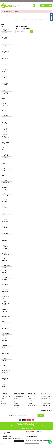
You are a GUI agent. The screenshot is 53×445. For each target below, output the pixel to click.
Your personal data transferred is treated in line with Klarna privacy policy (26, 443)
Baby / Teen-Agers (6, 30)
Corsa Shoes (6, 311)
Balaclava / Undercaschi (6, 158)
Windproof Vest (6, 338)
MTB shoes (5, 309)
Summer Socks (6, 105)
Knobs (4, 251)
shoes (3, 307)
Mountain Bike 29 (6, 52)
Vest (4, 71)
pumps (4, 294)
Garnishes (5, 243)
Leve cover (5, 221)
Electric (4, 43)
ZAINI (4, 193)
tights (4, 103)
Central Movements (6, 254)
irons (4, 204)
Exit (7, 441)
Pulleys (4, 270)
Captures (5, 201)
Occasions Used (6, 370)
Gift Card (4, 386)
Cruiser (4, 41)
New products (4, 401)
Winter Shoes (6, 314)
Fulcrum (4, 363)
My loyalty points (31, 405)
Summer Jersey (5, 350)
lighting (4, 175)
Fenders (5, 180)
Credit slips (30, 400)
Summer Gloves (5, 77)
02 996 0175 (12, 1)
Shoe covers (6, 120)
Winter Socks (6, 108)
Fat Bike (5, 45)
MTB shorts (5, 140)
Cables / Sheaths (5, 210)
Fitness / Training (5, 61)
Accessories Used (6, 375)
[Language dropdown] (31, 1)
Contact (3, 1)
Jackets (5, 74)
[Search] (26, 5)
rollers (3, 384)
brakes (4, 235)
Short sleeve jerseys (6, 84)
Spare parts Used (5, 379)
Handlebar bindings (5, 198)
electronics (5, 173)
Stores (15, 408)
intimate (5, 345)
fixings (3, 163)
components (5, 195)
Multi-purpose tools (6, 304)
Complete (5, 113)
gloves (4, 342)
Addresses (30, 401)
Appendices (6, 182)
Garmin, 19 (4, 161)
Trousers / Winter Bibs (5, 93)
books (3, 367)
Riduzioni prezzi (4, 400)
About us (16, 401)
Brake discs (5, 233)
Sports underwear (6, 137)
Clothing (4, 64)
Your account (32, 393)
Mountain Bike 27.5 (6, 48)
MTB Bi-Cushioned (5, 55)
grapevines (5, 284)
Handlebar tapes (5, 257)
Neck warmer (6, 151)
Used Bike (5, 372)
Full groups (5, 240)
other (3, 382)
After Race (5, 115)
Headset (5, 277)
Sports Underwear (6, 80)
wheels (4, 272)
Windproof (5, 69)
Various (5, 187)
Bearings (5, 224)
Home (2, 24)
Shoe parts (5, 319)
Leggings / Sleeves (5, 123)
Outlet (3, 365)
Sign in (40, 1)
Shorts (4, 90)
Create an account (47, 1)
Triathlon (5, 358)
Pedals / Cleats (6, 265)
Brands (3, 18)
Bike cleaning (6, 296)
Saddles (5, 274)
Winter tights (6, 333)
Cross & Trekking (5, 38)
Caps (4, 110)
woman (5, 335)
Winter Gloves (6, 131)
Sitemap (16, 407)
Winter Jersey (6, 353)
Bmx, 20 (5, 32)
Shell (4, 213)
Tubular (5, 279)
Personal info (30, 396)
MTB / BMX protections (6, 190)
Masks (4, 347)
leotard (4, 66)
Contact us (16, 405)
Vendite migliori (4, 403)
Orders (29, 398)
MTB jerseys (5, 134)
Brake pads (5, 260)
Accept (19, 441)
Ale (3, 321)
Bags (4, 168)
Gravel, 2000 (6, 58)
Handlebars (5, 248)
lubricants (5, 291)
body (4, 360)
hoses (4, 326)
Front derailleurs (5, 227)
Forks (4, 238)
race (4, 35)
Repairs (5, 298)
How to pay (16, 400)
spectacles (5, 178)
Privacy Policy (19, 438)
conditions (16, 403)
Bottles (4, 166)
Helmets (5, 170)
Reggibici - (5, 301)
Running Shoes (6, 316)
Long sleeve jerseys (6, 87)
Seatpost (5, 267)
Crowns (5, 215)
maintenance (5, 289)
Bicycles (4, 26)
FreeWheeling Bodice (6, 218)
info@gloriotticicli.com (46, 410)
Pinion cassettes (5, 207)
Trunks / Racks (6, 185)
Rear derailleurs (5, 230)
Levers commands (6, 246)
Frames (5, 282)
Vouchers (30, 403)
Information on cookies (30, 428)
